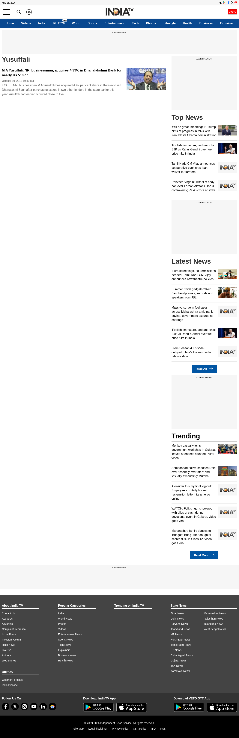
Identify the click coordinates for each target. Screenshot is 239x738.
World (76, 23)
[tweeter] (15, 706)
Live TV (6, 650)
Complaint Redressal (14, 629)
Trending (186, 436)
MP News (176, 634)
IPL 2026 (58, 23)
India (41, 23)
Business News (67, 655)
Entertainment (114, 23)
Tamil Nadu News (181, 644)
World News (65, 618)
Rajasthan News (213, 618)
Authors (6, 655)
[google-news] (52, 706)
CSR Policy (139, 728)
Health (187, 23)
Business (206, 23)
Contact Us (8, 613)
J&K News (177, 665)
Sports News (65, 639)
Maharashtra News (215, 613)
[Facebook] (5, 706)
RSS (163, 728)
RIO (153, 728)
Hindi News (8, 644)
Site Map (78, 728)
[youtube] (33, 706)
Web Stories (9, 660)
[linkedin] (43, 706)
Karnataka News (180, 671)
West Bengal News (215, 629)
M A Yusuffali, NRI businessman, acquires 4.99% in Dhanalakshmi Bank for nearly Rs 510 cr (62, 72)
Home (9, 23)
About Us (7, 618)
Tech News (64, 644)
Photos (151, 23)
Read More (204, 555)
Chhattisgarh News (182, 655)
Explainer (227, 23)
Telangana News (213, 623)
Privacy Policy (120, 728)
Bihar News (177, 613)
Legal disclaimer (97, 728)
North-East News (180, 639)
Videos (26, 23)
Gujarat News (179, 660)
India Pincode (10, 685)
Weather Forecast (12, 679)
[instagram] (24, 706)
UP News (176, 650)
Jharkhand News (180, 629)
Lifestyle (169, 23)
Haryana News (179, 623)
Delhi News (177, 618)
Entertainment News (70, 634)
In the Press (9, 634)
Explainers (64, 650)
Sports (92, 23)
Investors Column (12, 639)
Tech (135, 23)
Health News (65, 660)
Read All (204, 369)
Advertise (7, 623)
